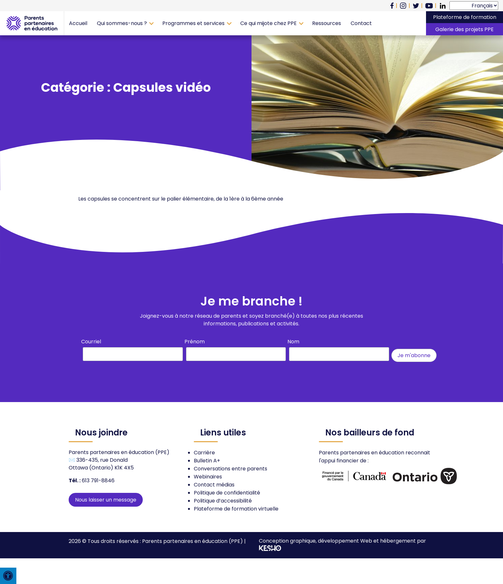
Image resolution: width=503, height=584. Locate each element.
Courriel (91, 341)
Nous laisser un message (105, 499)
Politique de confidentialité (227, 492)
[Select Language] (473, 5)
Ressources (326, 23)
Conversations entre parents (230, 468)
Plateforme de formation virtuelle (236, 508)
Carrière (204, 452)
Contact (361, 23)
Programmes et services (193, 23)
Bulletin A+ (207, 460)
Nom (293, 341)
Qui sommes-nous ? (122, 23)
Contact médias (214, 484)
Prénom (194, 341)
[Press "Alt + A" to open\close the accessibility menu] (8, 576)
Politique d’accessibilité (223, 500)
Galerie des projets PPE (464, 29)
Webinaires (208, 476)
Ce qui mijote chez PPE (268, 23)
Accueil (78, 23)
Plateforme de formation (464, 17)
